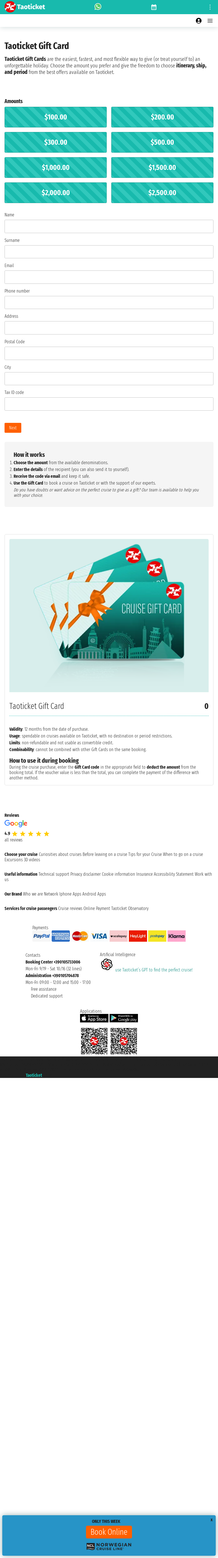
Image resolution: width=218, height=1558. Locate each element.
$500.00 (162, 142)
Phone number (17, 291)
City (8, 367)
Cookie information (118, 874)
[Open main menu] (210, 20)
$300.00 (55, 142)
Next (13, 427)
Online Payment (96, 908)
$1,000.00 (56, 167)
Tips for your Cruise (145, 854)
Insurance (144, 874)
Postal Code (15, 341)
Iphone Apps (70, 894)
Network (51, 894)
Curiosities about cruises (60, 854)
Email (9, 265)
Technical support (54, 874)
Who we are (33, 894)
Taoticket (34, 1075)
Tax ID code (14, 392)
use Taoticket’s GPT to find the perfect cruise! (146, 970)
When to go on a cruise (183, 854)
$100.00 (56, 117)
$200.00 (162, 117)
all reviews (13, 840)
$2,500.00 (162, 192)
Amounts (14, 101)
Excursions (14, 859)
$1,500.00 (162, 167)
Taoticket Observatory (129, 908)
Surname (12, 240)
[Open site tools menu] (210, 7)
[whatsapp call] (98, 7)
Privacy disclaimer (85, 874)
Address (11, 316)
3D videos (32, 859)
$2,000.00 (56, 192)
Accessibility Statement (174, 874)
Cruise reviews (70, 908)
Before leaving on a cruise (105, 854)
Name (9, 215)
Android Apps (94, 894)
